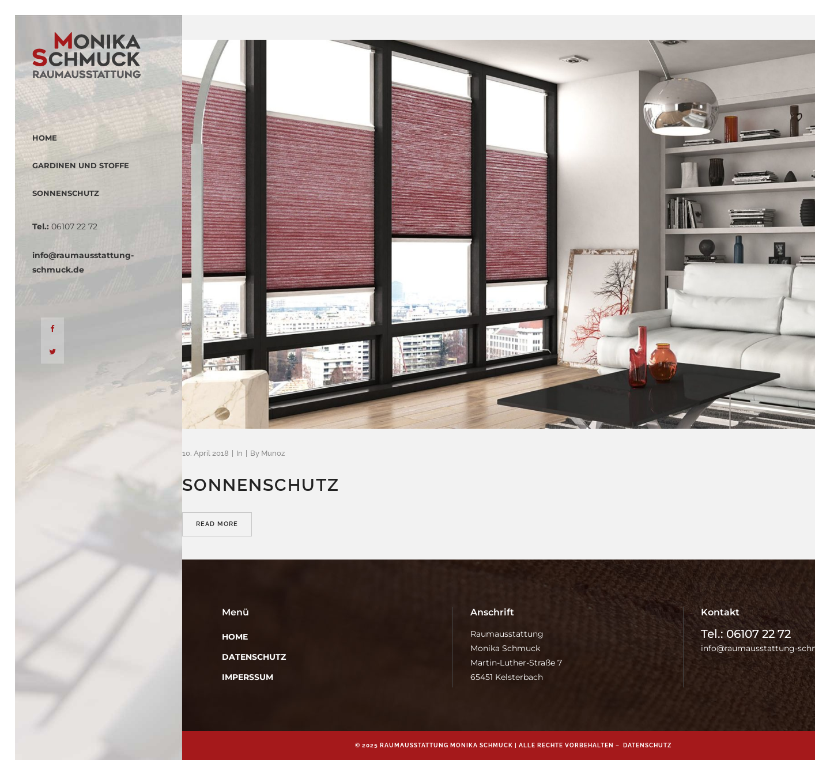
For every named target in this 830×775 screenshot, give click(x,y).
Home (235, 637)
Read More (217, 524)
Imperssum (247, 677)
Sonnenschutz (260, 485)
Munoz (273, 453)
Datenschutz (254, 657)
